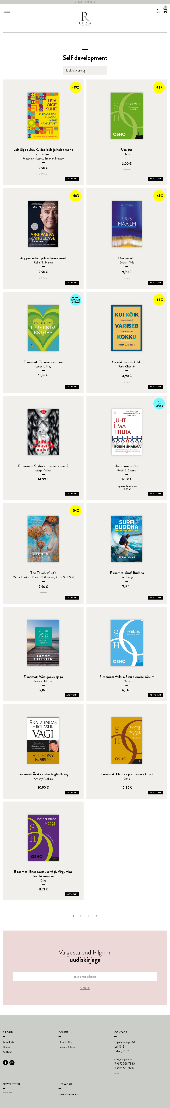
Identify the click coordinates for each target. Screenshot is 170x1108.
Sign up (85, 988)
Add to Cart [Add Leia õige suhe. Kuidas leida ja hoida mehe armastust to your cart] (72, 179)
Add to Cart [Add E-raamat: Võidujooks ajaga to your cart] (72, 695)
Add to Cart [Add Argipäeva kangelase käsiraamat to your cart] (72, 283)
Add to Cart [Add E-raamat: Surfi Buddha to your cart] (155, 597)
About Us (8, 1042)
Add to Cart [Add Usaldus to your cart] (155, 179)
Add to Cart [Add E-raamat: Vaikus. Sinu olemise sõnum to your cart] (155, 695)
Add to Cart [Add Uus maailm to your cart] (155, 283)
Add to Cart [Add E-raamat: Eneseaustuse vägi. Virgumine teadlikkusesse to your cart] (72, 894)
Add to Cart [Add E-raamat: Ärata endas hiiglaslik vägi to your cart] (72, 792)
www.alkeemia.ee (68, 1094)
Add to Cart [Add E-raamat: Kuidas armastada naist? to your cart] (72, 493)
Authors (7, 1052)
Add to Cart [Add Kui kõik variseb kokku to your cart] (155, 387)
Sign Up (7, 1092)
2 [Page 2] (81, 916)
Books (6, 1047)
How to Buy (65, 1042)
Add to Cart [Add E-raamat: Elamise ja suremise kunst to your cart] (155, 792)
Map (116, 1073)
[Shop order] (85, 70)
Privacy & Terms (67, 1047)
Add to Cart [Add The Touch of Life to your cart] (72, 597)
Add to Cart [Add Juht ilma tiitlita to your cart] (155, 493)
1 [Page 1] (73, 916)
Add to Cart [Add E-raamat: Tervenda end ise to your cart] (72, 387)
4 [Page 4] (96, 916)
